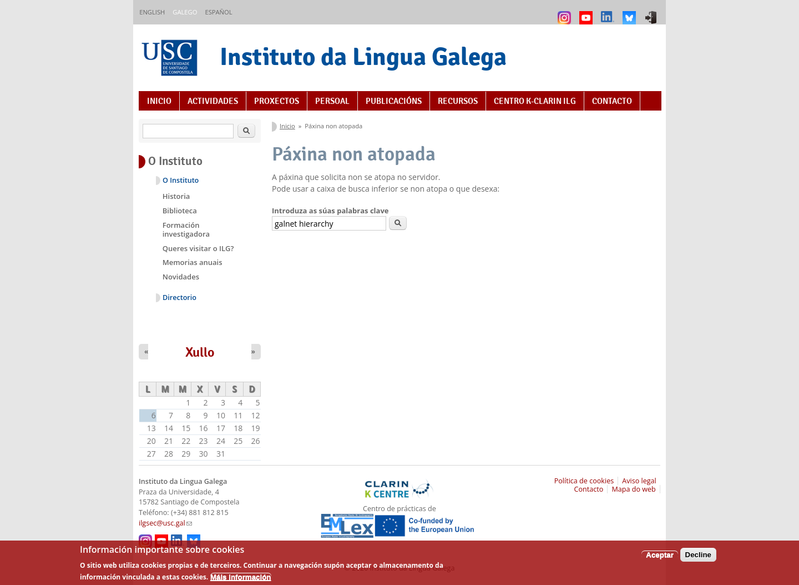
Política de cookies (584, 481)
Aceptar (660, 557)
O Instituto (181, 180)
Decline (698, 557)
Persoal (332, 101)
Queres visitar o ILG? (198, 248)
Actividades (213, 101)
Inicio (159, 101)
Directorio (179, 297)
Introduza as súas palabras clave (330, 211)
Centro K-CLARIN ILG (535, 101)
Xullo (200, 352)
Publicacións (394, 101)
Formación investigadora (186, 229)
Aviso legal (639, 481)
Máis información (240, 580)
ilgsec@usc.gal (165, 523)
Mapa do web (633, 489)
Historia (176, 196)
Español (218, 12)
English (152, 12)
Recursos (458, 101)
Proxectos (276, 101)
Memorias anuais (192, 262)
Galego (185, 12)
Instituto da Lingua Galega (363, 56)
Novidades (181, 277)
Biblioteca (180, 211)
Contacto (612, 101)
